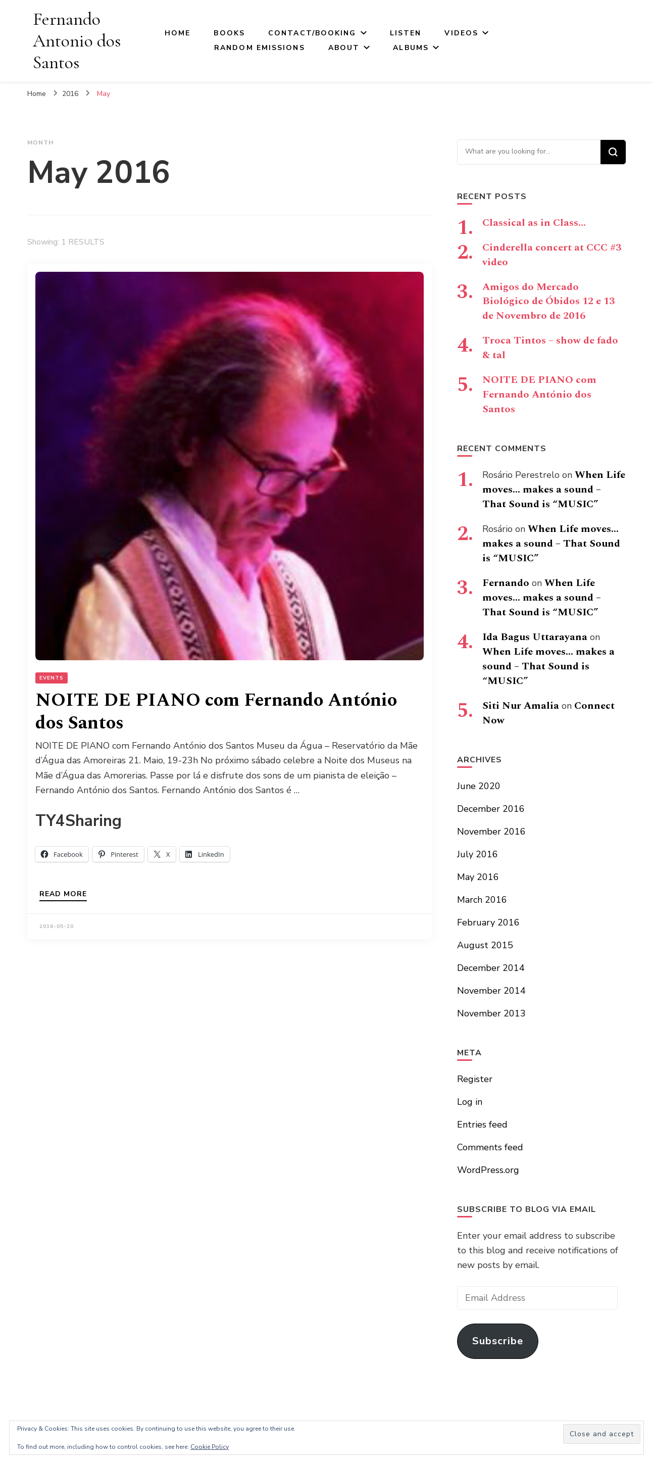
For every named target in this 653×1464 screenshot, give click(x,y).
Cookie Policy (209, 1447)
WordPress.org (488, 1170)
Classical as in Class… (534, 222)
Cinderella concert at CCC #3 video (551, 255)
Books (229, 33)
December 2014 (491, 968)
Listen (406, 33)
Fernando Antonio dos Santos (77, 40)
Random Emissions (259, 48)
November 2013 (491, 1013)
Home (177, 33)
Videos (461, 33)
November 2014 (491, 991)
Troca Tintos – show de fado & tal (550, 348)
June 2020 (478, 786)
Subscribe (497, 1341)
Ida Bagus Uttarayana (534, 637)
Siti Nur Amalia (520, 705)
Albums (411, 48)
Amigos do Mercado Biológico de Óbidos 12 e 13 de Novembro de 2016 (548, 301)
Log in (469, 1102)
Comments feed (490, 1147)
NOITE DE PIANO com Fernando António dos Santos (216, 712)
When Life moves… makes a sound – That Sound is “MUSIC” (553, 489)
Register (474, 1079)
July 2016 (477, 854)
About (344, 48)
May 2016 (478, 877)
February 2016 (488, 922)
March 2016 (482, 900)
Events (51, 677)
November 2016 (491, 831)
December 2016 (491, 809)
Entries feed (482, 1124)
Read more (63, 895)
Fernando (505, 583)
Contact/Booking (312, 33)
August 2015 (485, 945)
